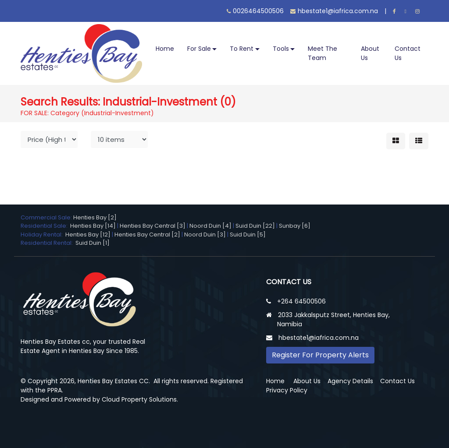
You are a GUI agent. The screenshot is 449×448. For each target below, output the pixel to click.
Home (165, 48)
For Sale (199, 48)
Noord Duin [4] (210, 226)
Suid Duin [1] (92, 243)
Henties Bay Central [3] (152, 226)
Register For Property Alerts (320, 355)
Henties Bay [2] (95, 217)
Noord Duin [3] (205, 234)
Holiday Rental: (43, 234)
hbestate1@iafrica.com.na (334, 11)
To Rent (241, 48)
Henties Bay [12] (87, 234)
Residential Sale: (45, 226)
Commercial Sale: (47, 217)
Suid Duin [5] (248, 234)
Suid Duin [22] (255, 226)
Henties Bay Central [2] (147, 234)
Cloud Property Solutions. (140, 399)
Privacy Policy (286, 390)
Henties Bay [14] (93, 226)
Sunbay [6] (294, 226)
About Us (370, 53)
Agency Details (350, 381)
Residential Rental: (48, 243)
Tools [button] (281, 48)
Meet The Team (322, 53)
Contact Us (407, 53)
